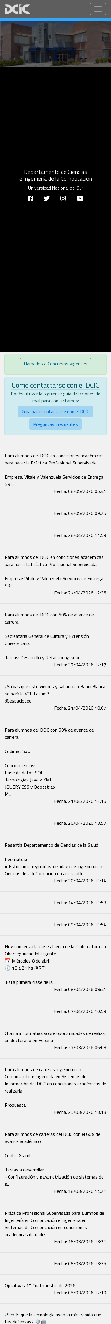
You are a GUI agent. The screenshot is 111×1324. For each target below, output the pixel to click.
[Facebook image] (55, 448)
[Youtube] (80, 197)
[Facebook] (30, 197)
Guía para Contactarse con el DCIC (55, 411)
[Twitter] (46, 197)
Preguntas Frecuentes (55, 424)
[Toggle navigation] (98, 9)
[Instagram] (63, 197)
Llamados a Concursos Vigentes (55, 363)
